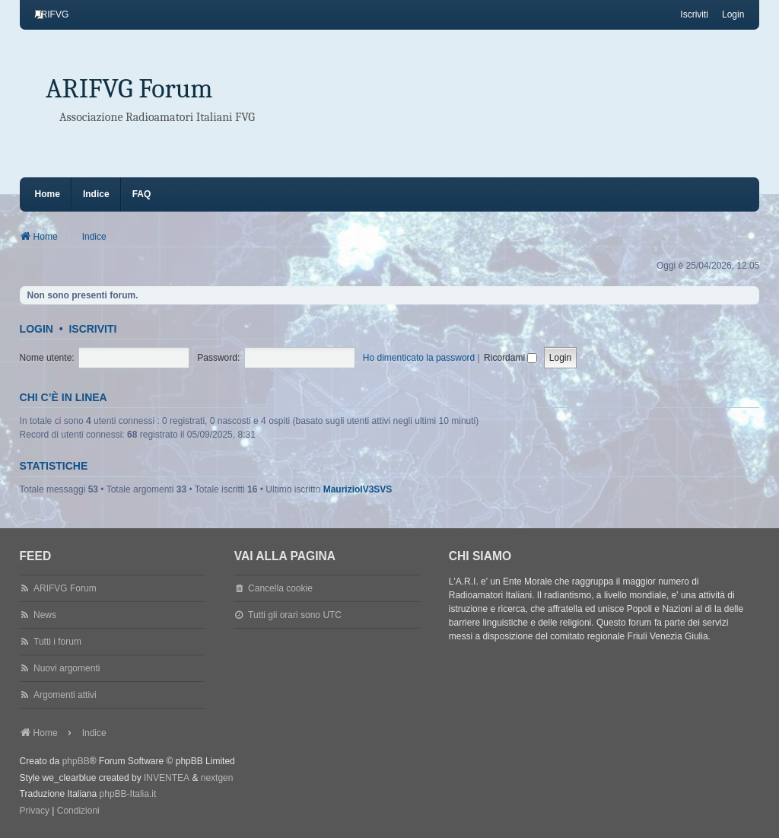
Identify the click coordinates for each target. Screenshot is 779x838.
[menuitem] (52, 14)
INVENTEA (166, 778)
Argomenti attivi (65, 695)
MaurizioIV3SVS (358, 489)
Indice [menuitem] (96, 194)
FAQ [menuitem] (141, 194)
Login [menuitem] (733, 14)
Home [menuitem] (47, 194)
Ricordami (510, 357)
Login (36, 329)
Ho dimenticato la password (419, 357)
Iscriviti (92, 329)
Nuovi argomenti (66, 668)
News (44, 615)
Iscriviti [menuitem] (694, 14)
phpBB (76, 761)
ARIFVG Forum (129, 88)
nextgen (217, 778)
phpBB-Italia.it (128, 794)
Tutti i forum (57, 641)
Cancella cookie (280, 588)
